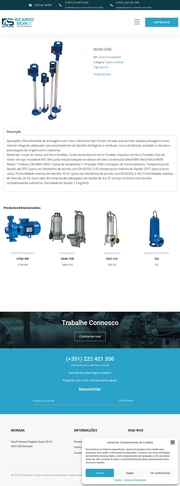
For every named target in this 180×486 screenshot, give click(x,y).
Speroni (103, 67)
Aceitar (99, 472)
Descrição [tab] (14, 132)
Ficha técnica (102, 74)
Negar (130, 472)
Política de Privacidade (135, 480)
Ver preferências (160, 472)
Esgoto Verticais (114, 62)
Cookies (118, 480)
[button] (173, 442)
